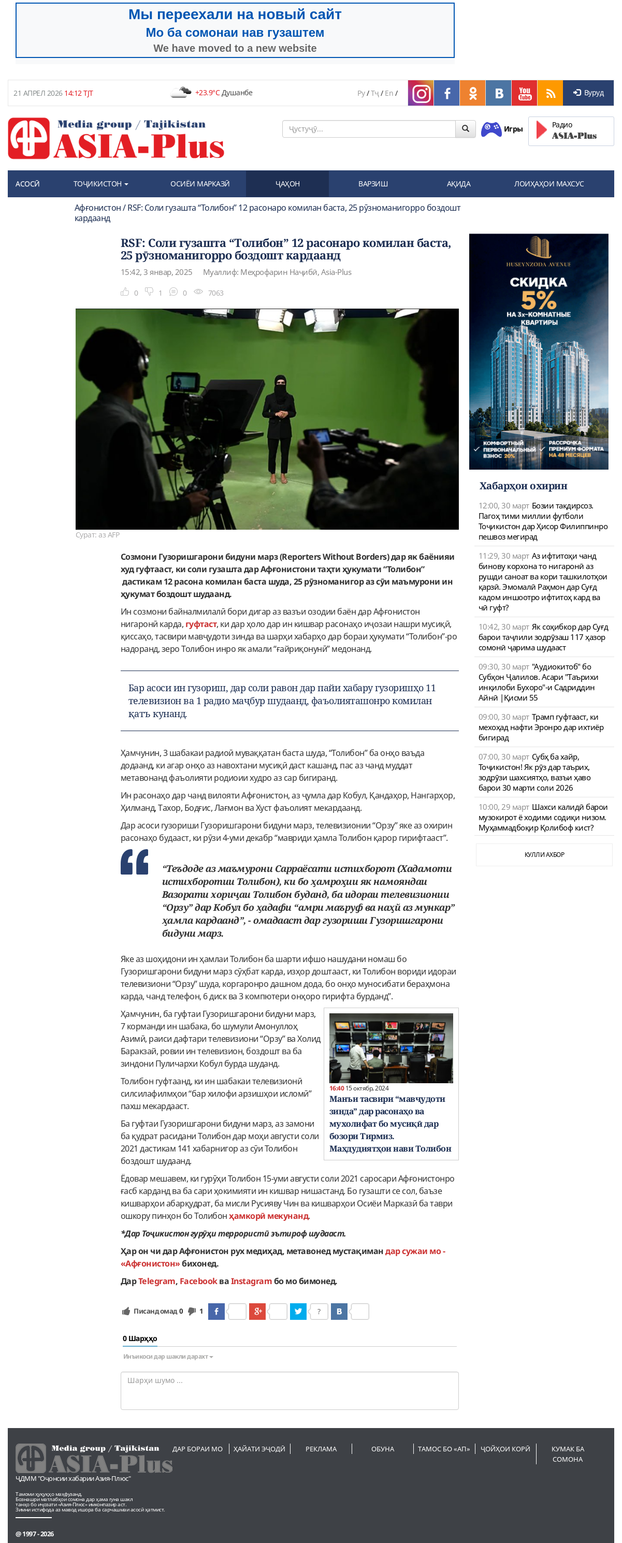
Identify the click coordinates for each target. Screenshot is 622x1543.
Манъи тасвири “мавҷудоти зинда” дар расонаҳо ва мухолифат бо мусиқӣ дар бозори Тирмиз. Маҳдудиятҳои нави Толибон (390, 1123)
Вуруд (588, 92)
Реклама (321, 1448)
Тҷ (375, 93)
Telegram (157, 1281)
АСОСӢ (28, 183)
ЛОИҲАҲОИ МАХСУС (549, 183)
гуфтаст (201, 624)
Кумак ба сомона (568, 1454)
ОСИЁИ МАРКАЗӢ (200, 183)
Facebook (199, 1281)
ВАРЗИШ (373, 183)
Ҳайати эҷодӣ (259, 1448)
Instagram (251, 1281)
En (389, 93)
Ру (361, 93)
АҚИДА (459, 183)
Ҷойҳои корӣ (505, 1448)
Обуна (382, 1448)
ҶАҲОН (288, 183)
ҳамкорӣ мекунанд (268, 1215)
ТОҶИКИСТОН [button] (101, 183)
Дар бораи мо (197, 1448)
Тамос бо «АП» (444, 1448)
